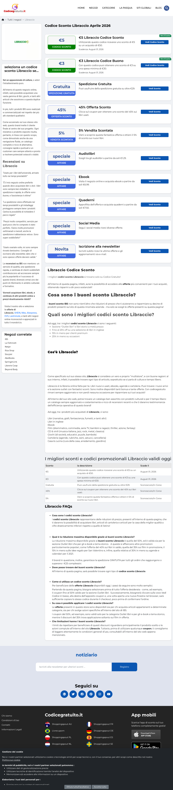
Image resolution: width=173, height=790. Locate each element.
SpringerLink (11, 361)
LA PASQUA (125, 7)
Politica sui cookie (11, 760)
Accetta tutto (100, 787)
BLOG (158, 7)
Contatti (6, 725)
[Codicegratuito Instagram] (101, 694)
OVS (6, 315)
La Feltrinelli (10, 342)
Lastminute (15, 315)
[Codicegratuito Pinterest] (91, 694)
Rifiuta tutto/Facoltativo (78, 787)
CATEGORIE (108, 7)
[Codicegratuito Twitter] (72, 694)
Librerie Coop (11, 365)
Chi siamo (7, 716)
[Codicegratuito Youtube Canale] (110, 694)
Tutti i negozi (14, 19)
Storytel (8, 354)
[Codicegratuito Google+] (63, 694)
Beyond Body (11, 369)
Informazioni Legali (12, 729)
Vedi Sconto (155, 88)
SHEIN (17, 312)
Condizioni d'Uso (11, 720)
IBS (6, 338)
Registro (124, 666)
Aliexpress (32, 312)
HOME (81, 7)
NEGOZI (93, 7)
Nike (23, 312)
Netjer (8, 346)
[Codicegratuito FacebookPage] (82, 694)
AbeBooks (9, 357)
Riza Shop (9, 350)
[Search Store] (166, 8)
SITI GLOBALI (144, 7)
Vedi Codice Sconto (154, 41)
